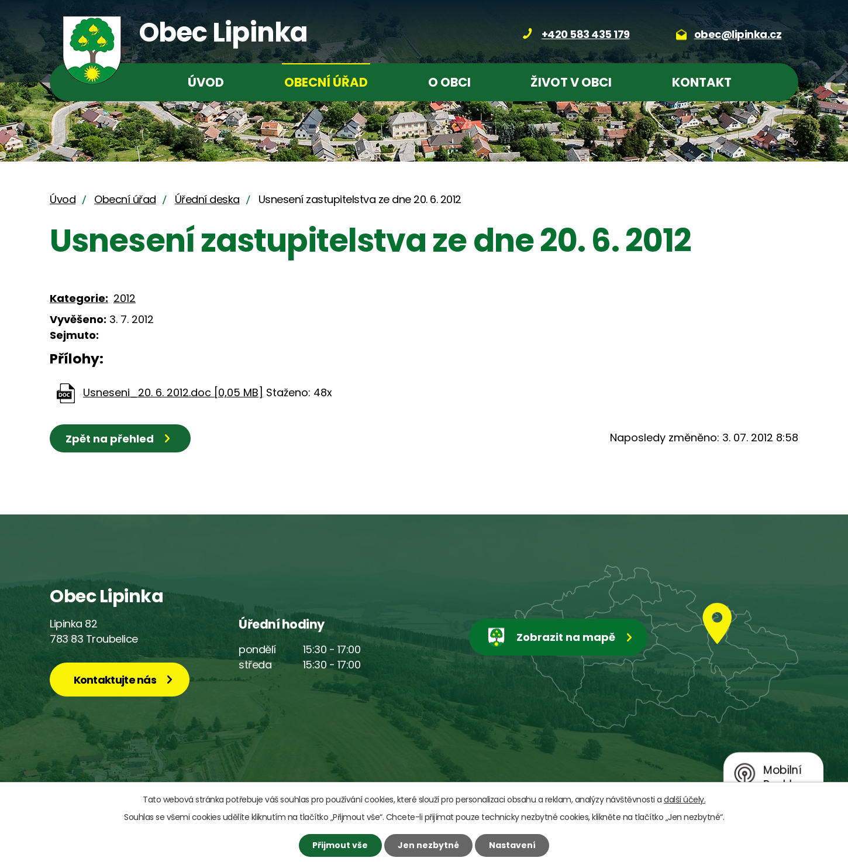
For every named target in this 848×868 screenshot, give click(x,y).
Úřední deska (207, 199)
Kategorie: (79, 298)
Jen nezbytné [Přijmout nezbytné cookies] (428, 845)
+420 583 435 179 (586, 34)
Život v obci (571, 82)
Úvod (206, 82)
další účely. (684, 799)
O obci (449, 82)
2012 (124, 298)
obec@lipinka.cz (738, 34)
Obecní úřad (326, 82)
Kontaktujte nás (115, 680)
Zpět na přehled (110, 438)
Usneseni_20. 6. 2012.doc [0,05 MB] (173, 392)
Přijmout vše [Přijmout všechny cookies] (340, 845)
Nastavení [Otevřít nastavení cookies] (512, 845)
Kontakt (702, 82)
